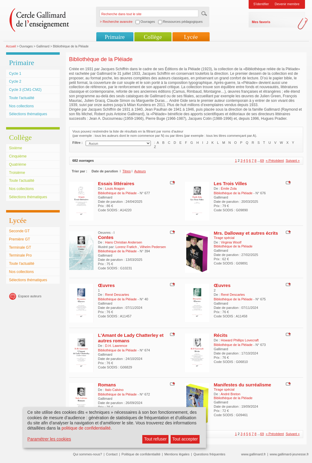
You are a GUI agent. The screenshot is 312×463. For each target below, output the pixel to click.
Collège (153, 37)
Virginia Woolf (231, 242)
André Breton (230, 394)
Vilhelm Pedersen (153, 247)
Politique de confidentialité (141, 454)
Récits (221, 335)
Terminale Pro (20, 255)
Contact (112, 454)
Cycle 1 (15, 73)
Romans (107, 384)
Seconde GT (19, 231)
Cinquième (18, 156)
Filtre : (78, 142)
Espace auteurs (29, 296)
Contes (106, 237)
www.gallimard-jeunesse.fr (289, 454)
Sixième (15, 148)
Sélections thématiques (28, 114)
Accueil (11, 46)
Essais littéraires (116, 183)
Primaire (115, 37)
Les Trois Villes (230, 183)
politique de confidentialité (86, 428)
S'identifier (261, 4)
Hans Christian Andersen (123, 242)
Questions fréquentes (209, 454)
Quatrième (17, 164)
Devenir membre (287, 4)
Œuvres (106, 285)
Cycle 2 (15, 81)
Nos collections (21, 106)
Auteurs (140, 171)
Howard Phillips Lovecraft (240, 340)
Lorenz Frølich (126, 247)
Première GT (19, 239)
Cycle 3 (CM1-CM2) (25, 90)
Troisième (17, 173)
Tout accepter (185, 439)
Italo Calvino (114, 390)
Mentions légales (177, 454)
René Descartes (117, 294)
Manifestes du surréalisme (242, 384)
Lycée (191, 37)
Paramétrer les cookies (49, 439)
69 (262, 160)
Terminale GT (20, 247)
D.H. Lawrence (116, 345)
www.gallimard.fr (253, 454)
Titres (126, 171)
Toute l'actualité (21, 98)
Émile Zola (229, 188)
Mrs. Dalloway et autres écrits (246, 233)
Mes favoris (261, 22)
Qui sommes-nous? (87, 454)
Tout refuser (155, 439)
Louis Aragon (115, 188)
